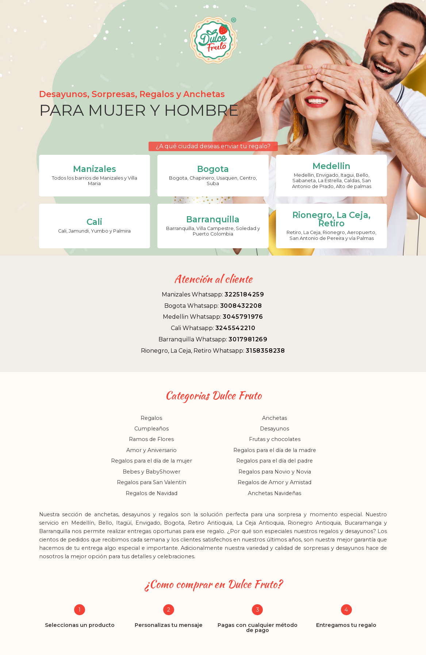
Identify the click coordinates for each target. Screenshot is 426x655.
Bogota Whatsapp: (213, 305)
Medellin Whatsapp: (213, 316)
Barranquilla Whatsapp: (213, 339)
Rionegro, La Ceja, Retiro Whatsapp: (213, 350)
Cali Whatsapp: (213, 328)
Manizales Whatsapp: (213, 294)
